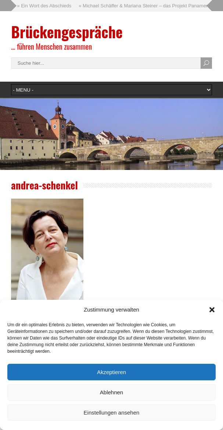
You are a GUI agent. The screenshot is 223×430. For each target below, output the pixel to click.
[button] (212, 309)
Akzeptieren (111, 372)
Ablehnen (111, 392)
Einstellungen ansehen (112, 412)
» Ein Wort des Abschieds (44, 5)
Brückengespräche (66, 32)
